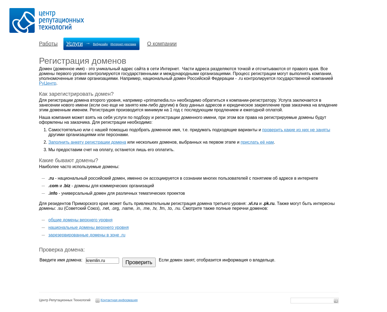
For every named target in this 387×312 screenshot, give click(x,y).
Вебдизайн (100, 44)
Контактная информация (119, 300)
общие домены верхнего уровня (80, 220)
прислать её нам (257, 142)
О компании (162, 44)
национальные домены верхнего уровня (88, 227)
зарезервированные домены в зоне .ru (86, 235)
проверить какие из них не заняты (296, 129)
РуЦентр (47, 83)
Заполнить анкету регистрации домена (87, 142)
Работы (48, 44)
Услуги (74, 44)
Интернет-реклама (123, 44)
